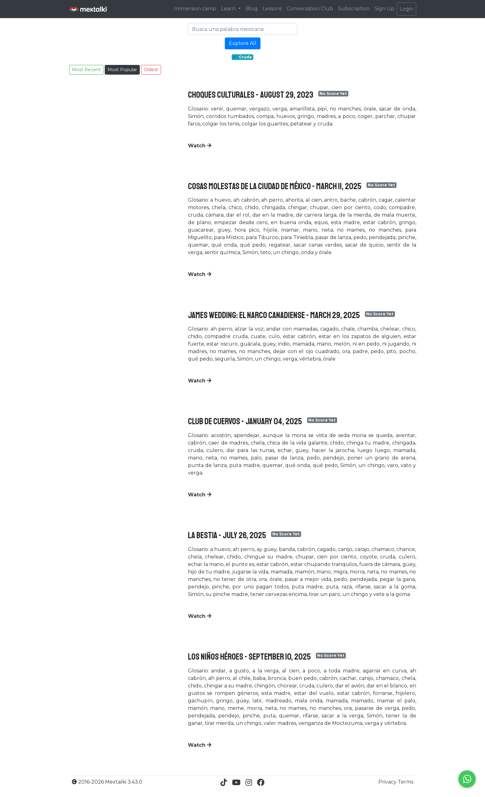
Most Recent (86, 69)
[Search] (242, 29)
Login (406, 9)
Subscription (354, 9)
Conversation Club (310, 9)
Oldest (151, 69)
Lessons (272, 9)
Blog (252, 9)
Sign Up (384, 9)
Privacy (388, 782)
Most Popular (122, 69)
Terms (405, 782)
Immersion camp (195, 9)
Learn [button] (229, 9)
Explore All (242, 43)
